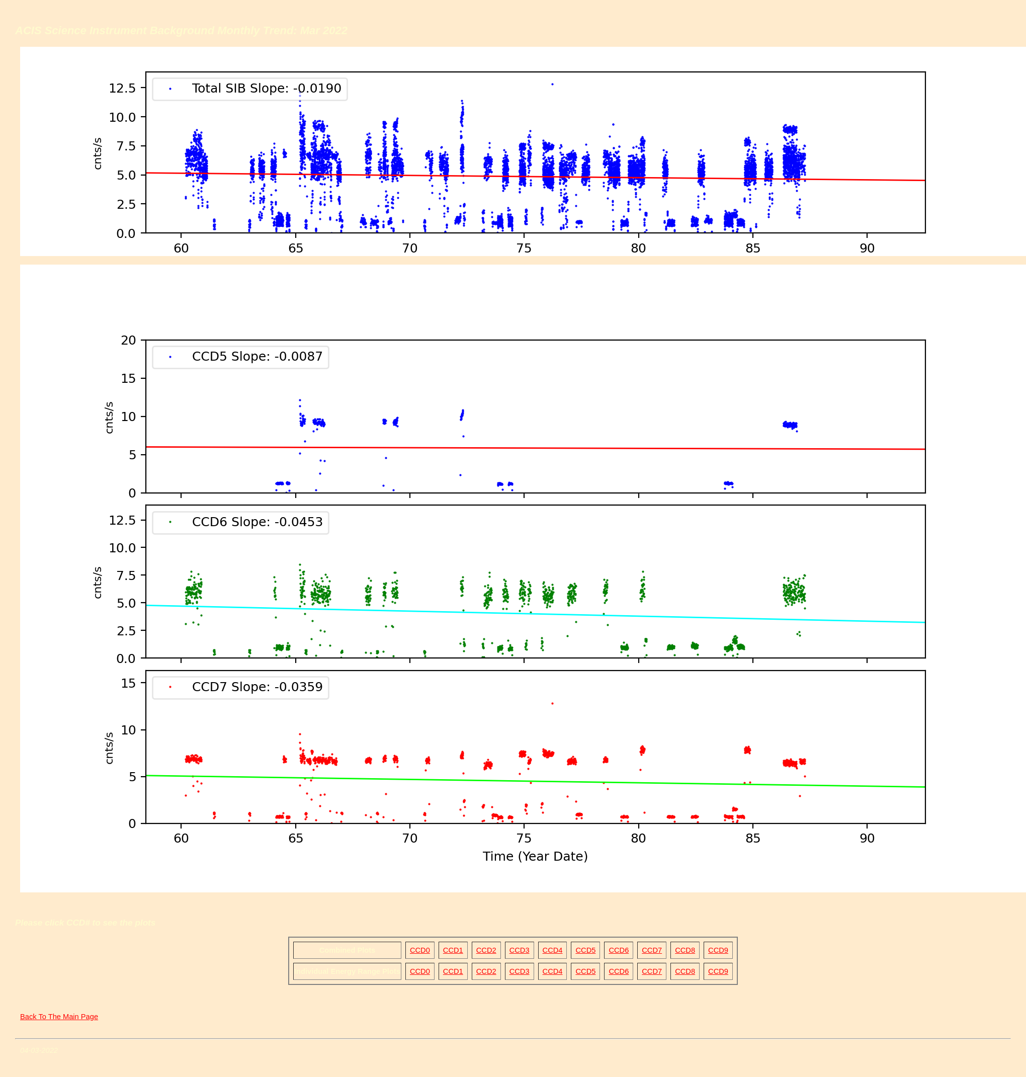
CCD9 (718, 950)
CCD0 (420, 950)
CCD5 (585, 950)
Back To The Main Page (59, 1017)
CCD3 (519, 950)
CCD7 (652, 950)
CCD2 (486, 950)
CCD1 (453, 950)
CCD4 (553, 950)
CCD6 (619, 950)
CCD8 (685, 950)
